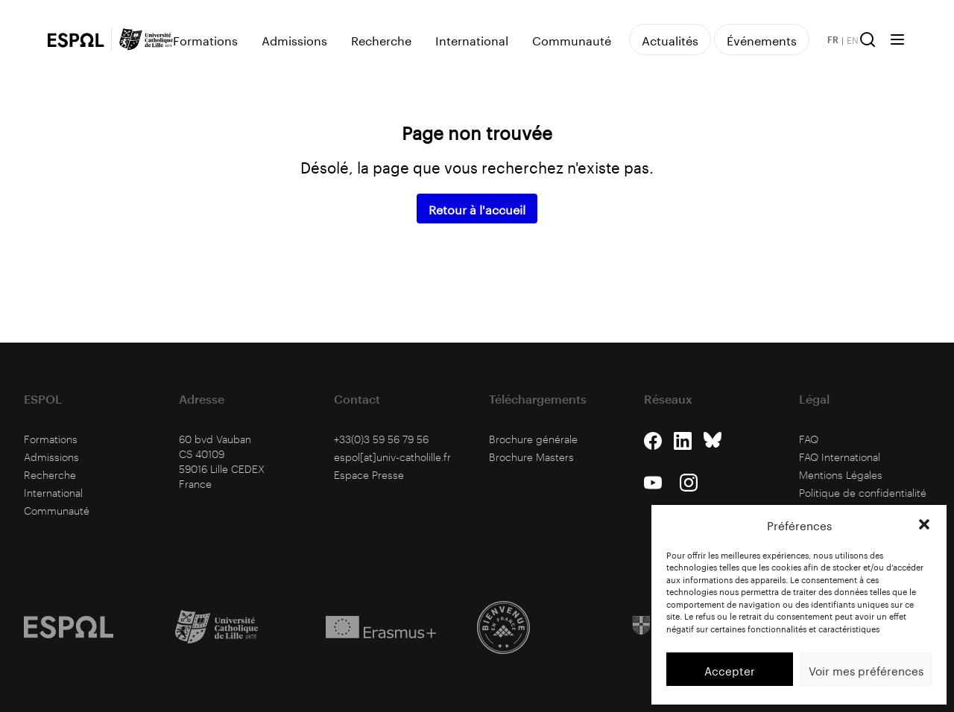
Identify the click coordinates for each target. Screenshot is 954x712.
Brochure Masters (531, 457)
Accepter (729, 669)
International (471, 39)
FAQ (808, 439)
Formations (205, 39)
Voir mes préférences (866, 669)
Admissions (294, 39)
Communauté (571, 39)
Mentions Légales (840, 474)
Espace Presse (369, 474)
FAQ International (839, 457)
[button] (924, 524)
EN (853, 39)
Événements (762, 39)
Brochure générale (533, 439)
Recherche (381, 39)
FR (832, 39)
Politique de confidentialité (862, 492)
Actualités (670, 39)
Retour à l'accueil (477, 208)
